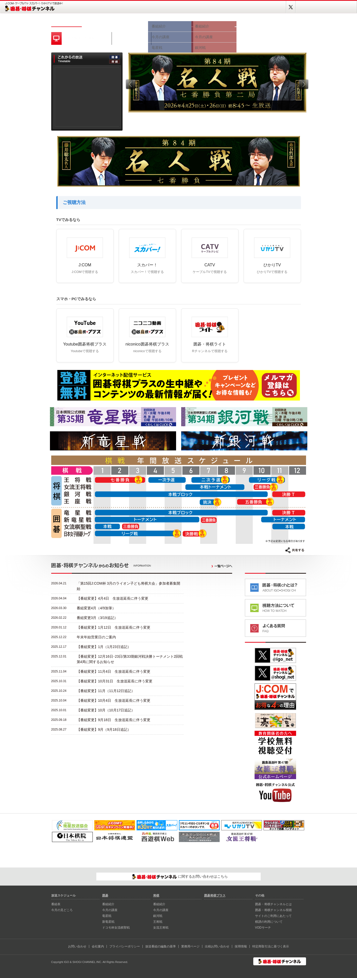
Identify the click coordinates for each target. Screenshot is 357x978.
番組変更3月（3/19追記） (97, 618)
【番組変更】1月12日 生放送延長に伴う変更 (113, 627)
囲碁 (169, 22)
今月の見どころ (130, 22)
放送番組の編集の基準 (160, 946)
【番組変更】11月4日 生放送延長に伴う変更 (113, 671)
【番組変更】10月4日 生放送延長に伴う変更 (113, 700)
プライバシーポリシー (124, 946)
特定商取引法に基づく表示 (270, 946)
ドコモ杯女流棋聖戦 (116, 927)
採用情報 (241, 946)
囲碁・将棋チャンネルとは (273, 904)
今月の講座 (109, 910)
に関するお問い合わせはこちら (180, 876)
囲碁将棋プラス (288, 22)
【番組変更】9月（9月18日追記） (104, 729)
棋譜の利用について (269, 922)
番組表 (97, 22)
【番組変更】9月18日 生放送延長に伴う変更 (113, 720)
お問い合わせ (77, 946)
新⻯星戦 (108, 922)
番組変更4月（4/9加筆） (96, 608)
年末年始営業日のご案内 (96, 637)
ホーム (66, 22)
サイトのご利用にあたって (273, 916)
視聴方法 (252, 22)
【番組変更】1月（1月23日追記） (104, 647)
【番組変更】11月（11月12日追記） (106, 691)
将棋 (213, 22)
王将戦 (157, 922)
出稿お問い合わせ (217, 946)
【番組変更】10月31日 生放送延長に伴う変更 (114, 681)
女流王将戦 (160, 927)
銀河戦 (157, 916)
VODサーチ (263, 927)
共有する (295, 550)
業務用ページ (190, 946)
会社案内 (98, 946)
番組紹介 (108, 904)
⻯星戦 (106, 916)
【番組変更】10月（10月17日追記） (106, 710)
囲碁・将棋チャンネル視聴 (273, 910)
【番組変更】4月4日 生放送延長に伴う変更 (113, 598)
